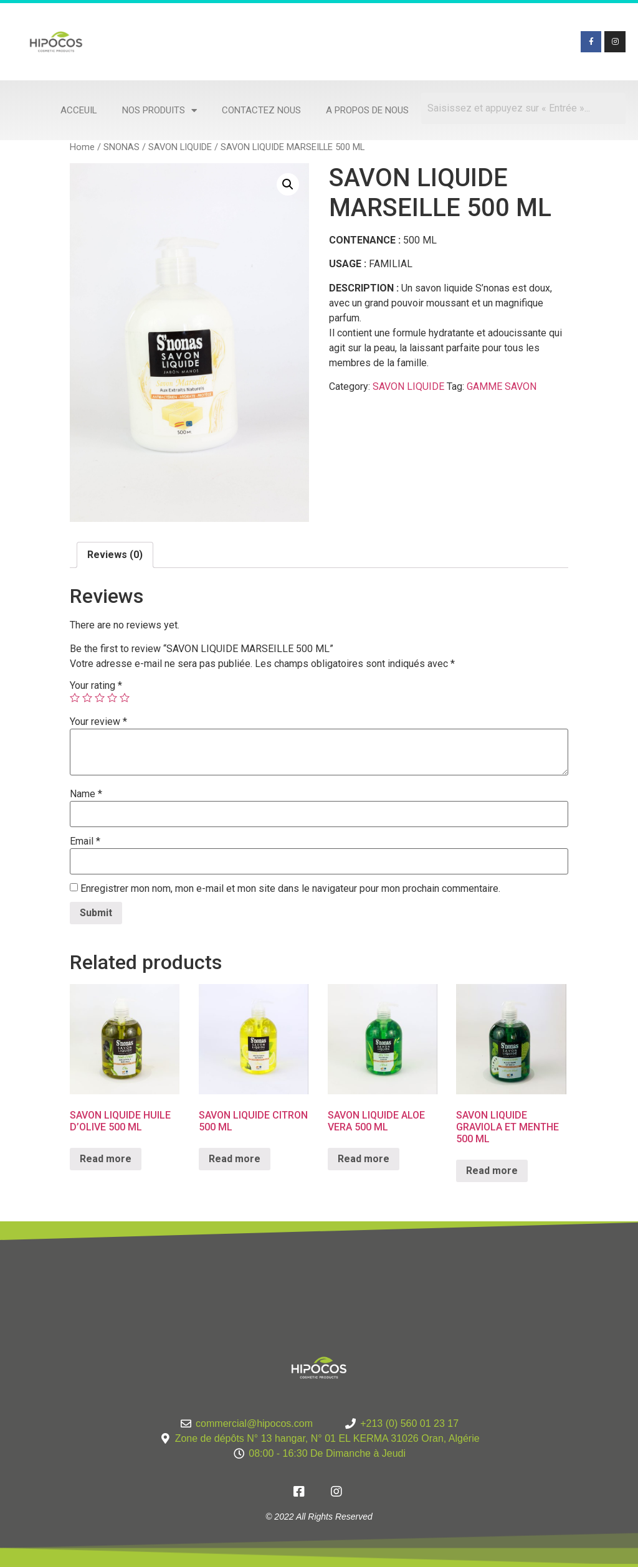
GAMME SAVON (501, 386)
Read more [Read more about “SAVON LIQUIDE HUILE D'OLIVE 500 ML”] (105, 1159)
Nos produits (159, 110)
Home (82, 147)
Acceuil (78, 110)
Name (86, 794)
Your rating (96, 686)
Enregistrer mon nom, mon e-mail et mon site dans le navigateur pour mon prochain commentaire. (290, 889)
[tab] (115, 555)
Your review (98, 722)
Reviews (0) (115, 555)
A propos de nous (367, 110)
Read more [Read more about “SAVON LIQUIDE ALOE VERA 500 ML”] (363, 1159)
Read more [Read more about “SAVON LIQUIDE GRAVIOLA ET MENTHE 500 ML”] (492, 1170)
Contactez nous (261, 110)
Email (85, 841)
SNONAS (121, 147)
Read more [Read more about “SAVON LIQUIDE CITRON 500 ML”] (234, 1159)
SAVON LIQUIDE (180, 147)
